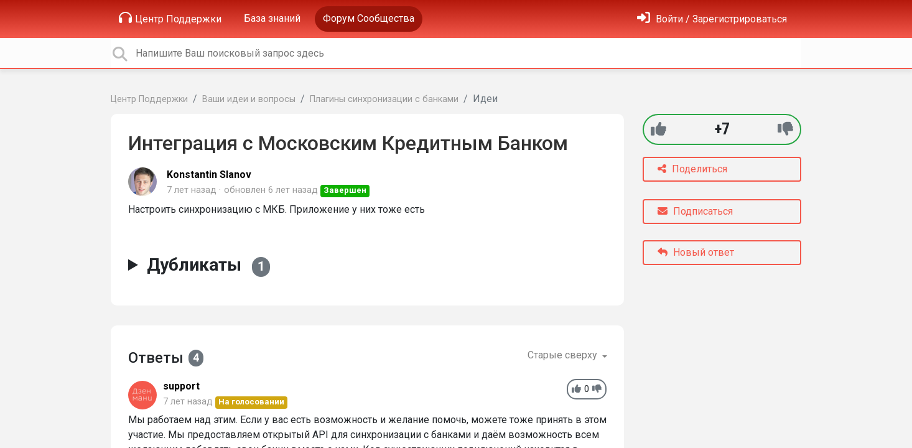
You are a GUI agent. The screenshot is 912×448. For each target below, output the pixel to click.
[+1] (658, 129)
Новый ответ (696, 252)
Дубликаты (208, 265)
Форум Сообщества (368, 18)
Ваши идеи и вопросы (248, 99)
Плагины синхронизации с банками (384, 99)
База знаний (272, 18)
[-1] (785, 129)
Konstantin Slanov (209, 174)
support (181, 386)
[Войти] (712, 19)
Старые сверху (564, 355)
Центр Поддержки (170, 18)
